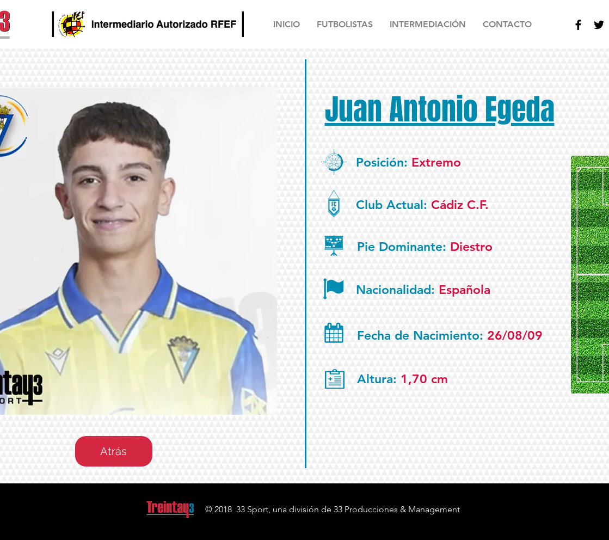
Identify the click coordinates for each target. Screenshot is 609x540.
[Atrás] (113, 451)
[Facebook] (578, 25)
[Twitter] (599, 25)
